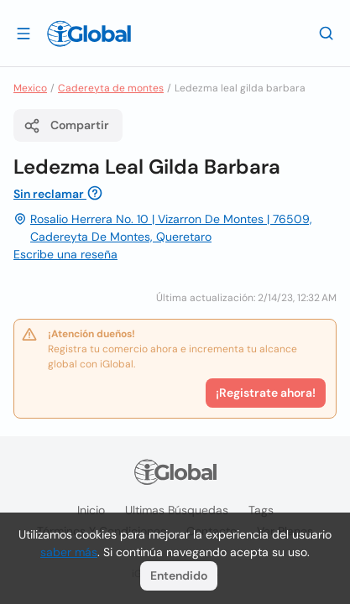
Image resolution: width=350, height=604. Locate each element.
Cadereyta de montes (111, 88)
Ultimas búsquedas (176, 510)
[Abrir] (23, 32)
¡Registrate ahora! (266, 392)
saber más (68, 552)
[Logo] (89, 33)
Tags (261, 510)
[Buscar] (326, 32)
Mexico (30, 88)
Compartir (66, 125)
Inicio (91, 510)
